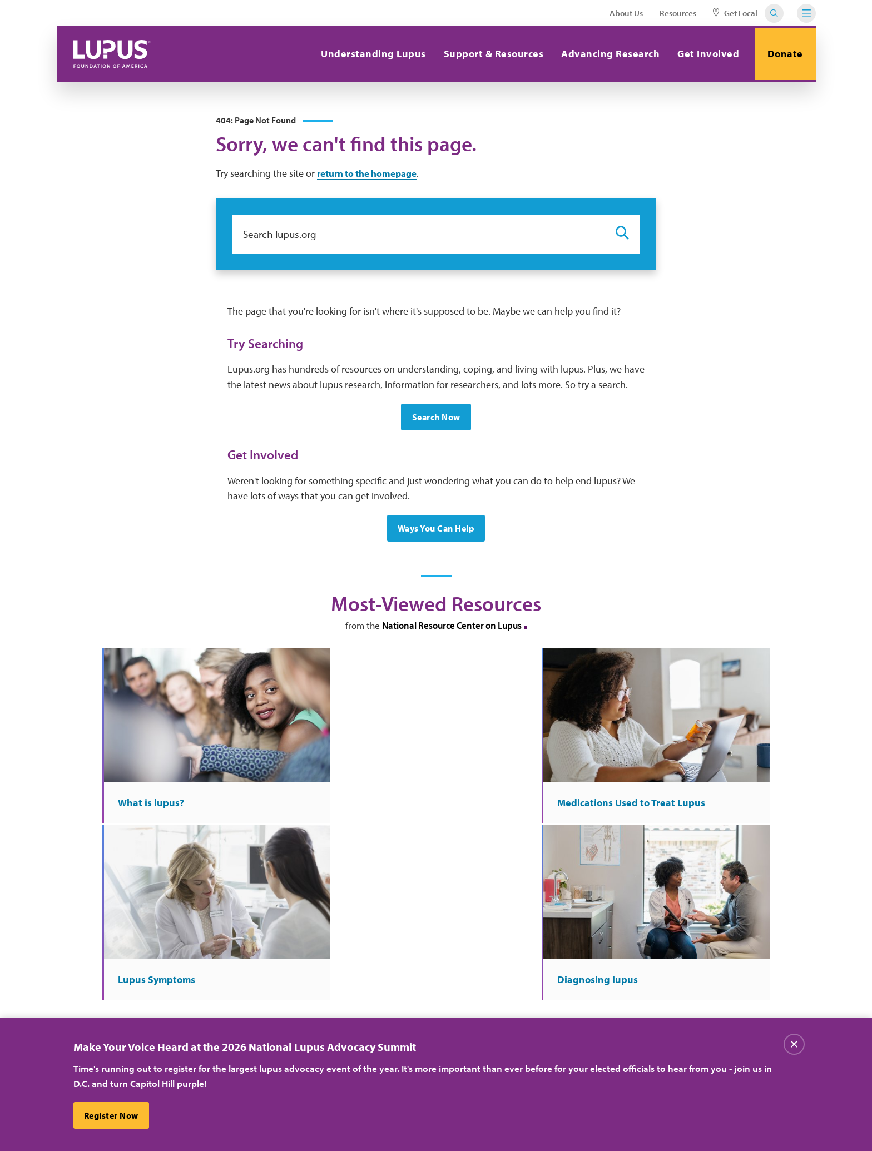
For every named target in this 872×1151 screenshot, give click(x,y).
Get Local (735, 13)
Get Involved (705, 53)
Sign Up (624, 918)
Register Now (112, 1115)
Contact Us (290, 1005)
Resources (678, 13)
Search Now (436, 419)
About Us (626, 13)
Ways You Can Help (436, 531)
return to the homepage (372, 174)
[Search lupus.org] (418, 235)
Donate (783, 53)
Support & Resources (490, 53)
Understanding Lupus (370, 53)
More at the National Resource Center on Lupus (436, 830)
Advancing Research (607, 53)
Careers (397, 982)
